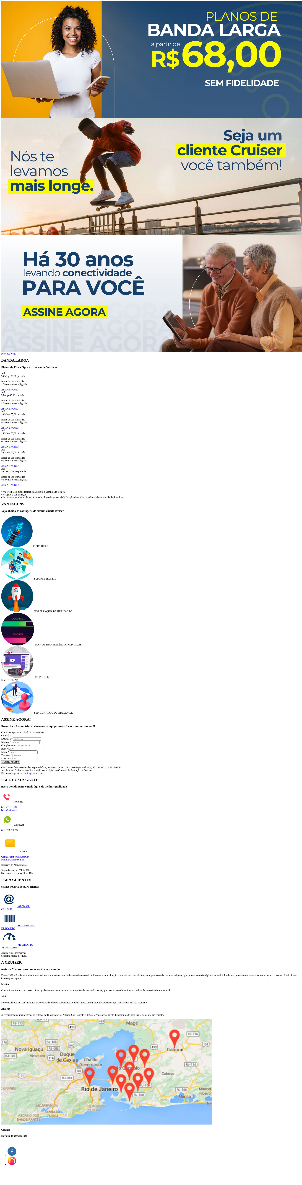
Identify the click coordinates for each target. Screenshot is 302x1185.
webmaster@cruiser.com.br (15, 856)
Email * (5, 758)
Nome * (5, 752)
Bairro (4, 748)
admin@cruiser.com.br (34, 773)
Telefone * (6, 755)
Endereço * (7, 739)
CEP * (4, 735)
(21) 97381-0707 (9, 830)
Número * (6, 742)
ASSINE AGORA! (10, 389)
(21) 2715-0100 (9, 807)
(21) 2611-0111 (9, 809)
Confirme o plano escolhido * (16, 732)
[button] (6, 353)
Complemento (8, 745)
